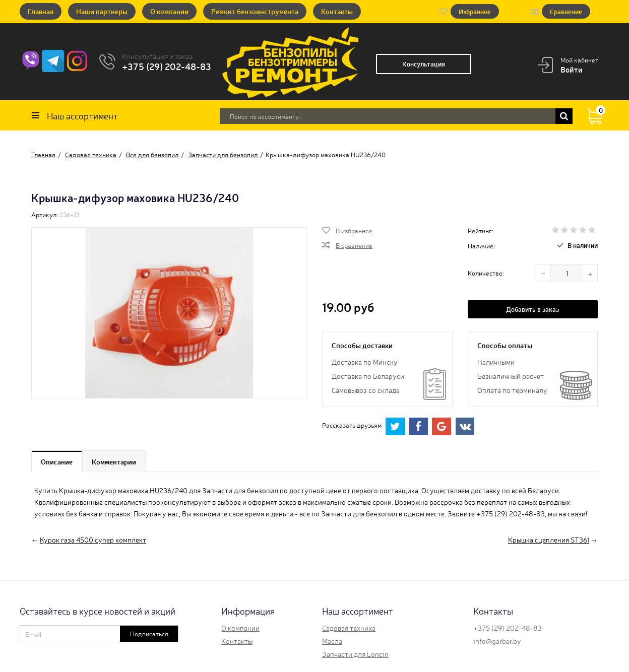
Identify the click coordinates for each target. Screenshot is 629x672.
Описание (57, 461)
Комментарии (114, 461)
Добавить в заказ (532, 309)
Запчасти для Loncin (355, 653)
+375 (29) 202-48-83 (166, 66)
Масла (332, 640)
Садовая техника (348, 627)
